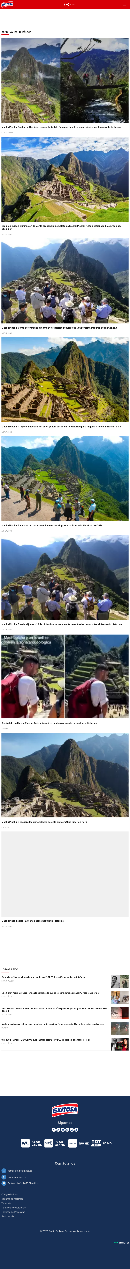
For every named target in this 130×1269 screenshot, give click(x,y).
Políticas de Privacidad (13, 1212)
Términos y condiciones (13, 1207)
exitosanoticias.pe (17, 1177)
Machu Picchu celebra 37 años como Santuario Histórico (32, 921)
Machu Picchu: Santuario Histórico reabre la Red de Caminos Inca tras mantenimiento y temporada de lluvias (61, 127)
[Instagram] (67, 1130)
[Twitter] (58, 1130)
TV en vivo (6, 1203)
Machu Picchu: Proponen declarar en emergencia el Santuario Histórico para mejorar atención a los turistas (61, 426)
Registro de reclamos (12, 1198)
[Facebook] (54, 1130)
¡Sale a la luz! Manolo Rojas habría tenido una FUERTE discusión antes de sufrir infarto (43, 977)
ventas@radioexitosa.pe (20, 1170)
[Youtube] (63, 1130)
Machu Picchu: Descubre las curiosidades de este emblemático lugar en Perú (44, 822)
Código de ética (9, 1194)
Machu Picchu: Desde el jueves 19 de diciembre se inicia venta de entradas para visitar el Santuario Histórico (61, 624)
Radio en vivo (8, 1216)
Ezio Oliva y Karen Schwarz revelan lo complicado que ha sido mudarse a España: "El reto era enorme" (50, 993)
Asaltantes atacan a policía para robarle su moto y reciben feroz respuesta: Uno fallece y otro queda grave (52, 1024)
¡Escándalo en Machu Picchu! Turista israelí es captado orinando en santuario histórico (49, 723)
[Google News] (72, 1130)
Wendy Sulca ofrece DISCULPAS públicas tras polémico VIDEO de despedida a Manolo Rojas (45, 1040)
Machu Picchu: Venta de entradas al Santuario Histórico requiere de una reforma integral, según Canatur (59, 327)
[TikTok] (76, 1130)
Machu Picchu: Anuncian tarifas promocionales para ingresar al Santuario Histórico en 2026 (51, 525)
